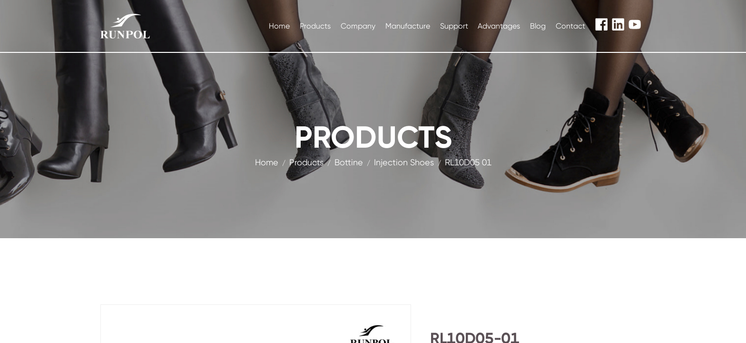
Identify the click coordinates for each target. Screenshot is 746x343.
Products (315, 25)
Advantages (499, 25)
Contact (570, 25)
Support (454, 25)
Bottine (348, 162)
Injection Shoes (404, 162)
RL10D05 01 (468, 162)
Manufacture (407, 25)
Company (358, 25)
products (306, 162)
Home (279, 25)
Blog (538, 25)
